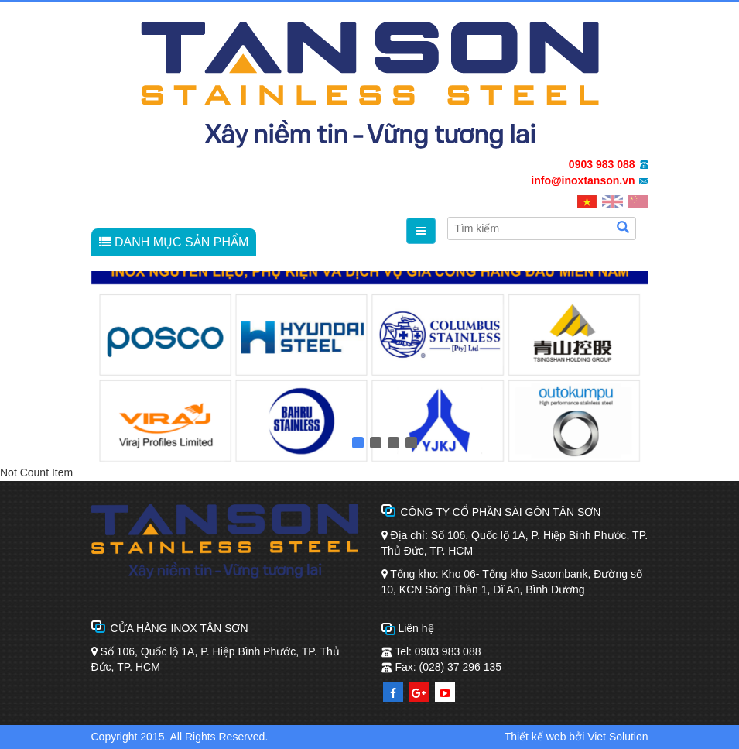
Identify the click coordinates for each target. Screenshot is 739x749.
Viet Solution (617, 736)
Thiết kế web (535, 736)
